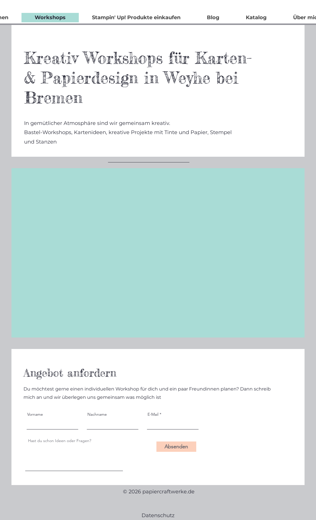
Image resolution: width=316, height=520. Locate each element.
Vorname (35, 414)
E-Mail (153, 414)
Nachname (97, 414)
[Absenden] (176, 446)
